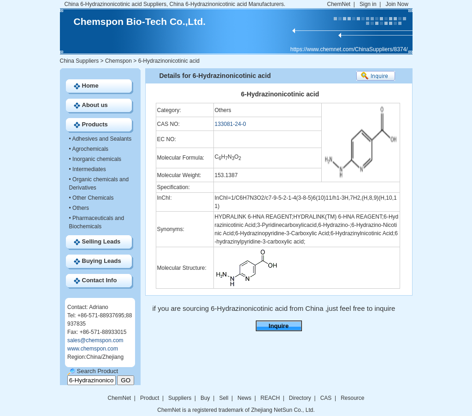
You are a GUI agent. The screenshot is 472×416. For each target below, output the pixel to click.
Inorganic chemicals (96, 159)
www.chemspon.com (92, 348)
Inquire (279, 325)
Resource (352, 398)
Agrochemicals (90, 149)
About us (95, 104)
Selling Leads (101, 241)
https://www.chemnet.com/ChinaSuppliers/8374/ (349, 49)
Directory (300, 398)
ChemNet (339, 4)
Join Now (396, 4)
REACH (270, 398)
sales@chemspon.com (95, 340)
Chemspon (118, 61)
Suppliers (179, 398)
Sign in (368, 4)
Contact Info (99, 280)
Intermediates (89, 169)
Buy (205, 398)
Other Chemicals (92, 198)
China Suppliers (79, 61)
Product (150, 398)
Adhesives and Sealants (101, 139)
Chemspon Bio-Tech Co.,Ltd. (140, 21)
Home (90, 85)
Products (95, 124)
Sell (223, 398)
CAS (326, 398)
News (244, 398)
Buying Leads (101, 260)
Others (80, 208)
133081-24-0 (230, 124)
